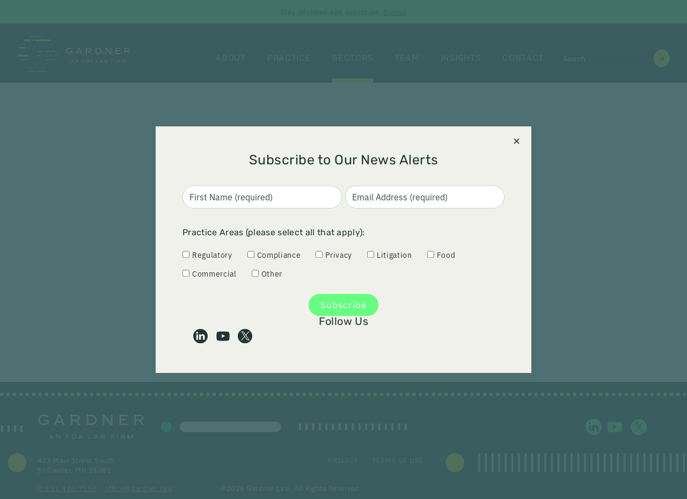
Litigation (389, 254)
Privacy (334, 254)
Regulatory (207, 254)
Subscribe (343, 305)
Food (441, 254)
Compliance (274, 254)
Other (267, 272)
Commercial (209, 272)
